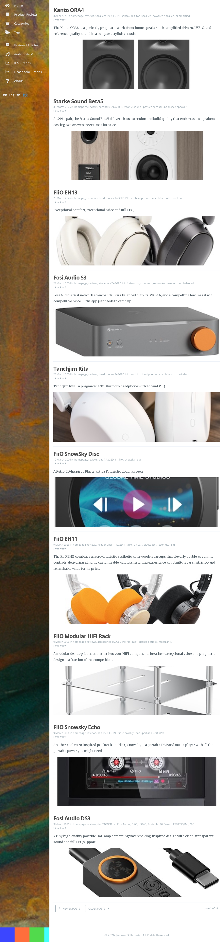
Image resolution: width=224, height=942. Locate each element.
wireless (177, 198)
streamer (146, 283)
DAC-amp (166, 824)
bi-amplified (183, 16)
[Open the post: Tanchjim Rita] (136, 418)
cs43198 (159, 733)
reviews (89, 16)
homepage (77, 16)
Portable (153, 824)
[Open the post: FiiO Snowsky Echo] (136, 782)
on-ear (138, 544)
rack (135, 641)
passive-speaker (153, 107)
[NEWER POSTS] (69, 908)
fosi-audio (133, 283)
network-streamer (164, 283)
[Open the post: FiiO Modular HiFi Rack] (136, 691)
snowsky (130, 459)
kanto (125, 16)
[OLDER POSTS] (98, 908)
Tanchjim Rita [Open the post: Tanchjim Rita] (70, 368)
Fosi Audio (123, 824)
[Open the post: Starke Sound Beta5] (136, 156)
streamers (105, 283)
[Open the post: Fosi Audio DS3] (136, 873)
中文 (25, 95)
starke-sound (133, 107)
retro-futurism (166, 544)
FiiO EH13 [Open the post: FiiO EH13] (65, 192)
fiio (132, 198)
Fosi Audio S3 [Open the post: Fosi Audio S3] (69, 277)
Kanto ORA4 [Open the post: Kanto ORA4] (68, 10)
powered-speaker (163, 16)
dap (101, 459)
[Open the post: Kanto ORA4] (136, 65)
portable (147, 733)
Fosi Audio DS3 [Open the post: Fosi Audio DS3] (71, 818)
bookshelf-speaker (175, 107)
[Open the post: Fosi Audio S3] (136, 332)
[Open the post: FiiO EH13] (136, 241)
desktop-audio (148, 641)
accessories (104, 641)
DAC (134, 824)
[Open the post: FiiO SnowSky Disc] (136, 503)
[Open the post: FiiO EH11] (136, 600)
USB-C (142, 824)
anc (154, 198)
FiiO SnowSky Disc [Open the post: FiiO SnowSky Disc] (76, 453)
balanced (188, 283)
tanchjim (135, 374)
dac (179, 283)
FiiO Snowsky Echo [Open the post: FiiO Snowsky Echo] (76, 727)
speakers (100, 16)
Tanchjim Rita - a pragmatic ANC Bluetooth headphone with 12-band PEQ (109, 386)
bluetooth (164, 198)
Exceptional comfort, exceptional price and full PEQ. (93, 210)
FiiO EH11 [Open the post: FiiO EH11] (65, 538)
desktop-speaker (140, 16)
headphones (106, 198)
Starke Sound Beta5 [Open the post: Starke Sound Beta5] (78, 101)
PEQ (191, 824)
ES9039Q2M (180, 824)
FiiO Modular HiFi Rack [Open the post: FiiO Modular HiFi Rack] (82, 636)
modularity (165, 641)
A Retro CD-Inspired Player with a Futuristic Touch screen (98, 471)
